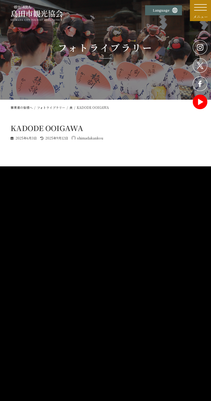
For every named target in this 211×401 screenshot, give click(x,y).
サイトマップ (165, 344)
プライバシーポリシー (76, 344)
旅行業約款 (116, 344)
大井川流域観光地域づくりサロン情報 (171, 314)
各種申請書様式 (27, 311)
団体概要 (20, 337)
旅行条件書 (116, 357)
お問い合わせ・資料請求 (125, 337)
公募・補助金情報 (157, 265)
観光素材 (86, 265)
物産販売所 (22, 350)
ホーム (20, 265)
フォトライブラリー (92, 281)
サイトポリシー (72, 337)
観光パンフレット (90, 293)
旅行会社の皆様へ (90, 299)
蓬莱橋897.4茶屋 (29, 370)
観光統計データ (91, 311)
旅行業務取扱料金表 (122, 350)
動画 (82, 287)
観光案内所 (22, 344)
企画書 (83, 275)
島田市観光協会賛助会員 (173, 337)
